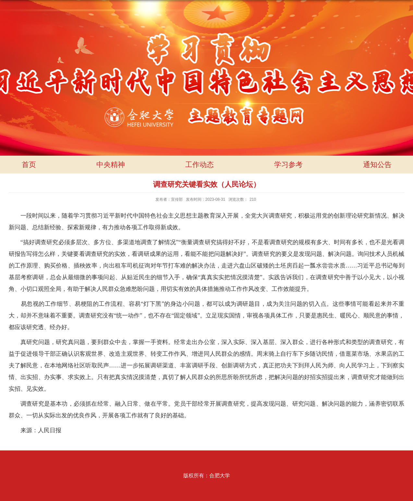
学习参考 (288, 165)
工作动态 (199, 165)
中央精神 (110, 165)
